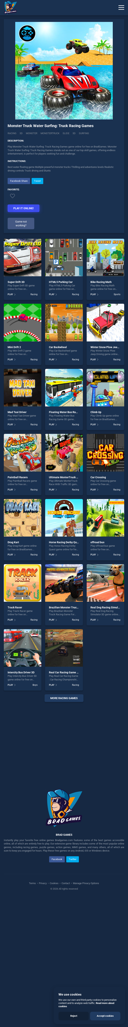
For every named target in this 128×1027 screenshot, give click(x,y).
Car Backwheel (58, 418)
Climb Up (95, 483)
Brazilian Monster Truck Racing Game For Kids (77, 678)
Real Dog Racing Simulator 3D (108, 678)
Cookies (54, 954)
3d (74, 133)
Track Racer (15, 678)
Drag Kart (13, 613)
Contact (65, 954)
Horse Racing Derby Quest (65, 613)
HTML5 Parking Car (61, 353)
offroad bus (97, 613)
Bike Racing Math (101, 353)
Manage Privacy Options (85, 954)
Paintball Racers (18, 548)
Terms (32, 954)
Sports (117, 366)
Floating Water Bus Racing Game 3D (71, 483)
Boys (35, 756)
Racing (12, 133)
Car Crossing (98, 548)
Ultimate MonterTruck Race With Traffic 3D (75, 548)
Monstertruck (50, 133)
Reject (73, 1015)
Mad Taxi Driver (17, 483)
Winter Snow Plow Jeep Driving (109, 418)
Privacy (42, 954)
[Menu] (121, 7)
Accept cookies (105, 1015)
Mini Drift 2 (14, 418)
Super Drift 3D (16, 353)
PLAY (10, 366)
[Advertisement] (64, 270)
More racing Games (64, 769)
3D (21, 133)
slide (66, 133)
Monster (31, 133)
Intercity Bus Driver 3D (21, 744)
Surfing (84, 133)
